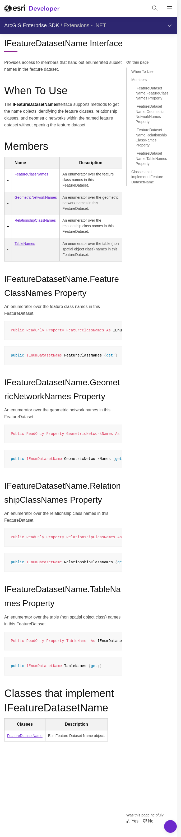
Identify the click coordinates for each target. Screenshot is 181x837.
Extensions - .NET (85, 25)
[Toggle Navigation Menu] (170, 826)
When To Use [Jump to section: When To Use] (142, 71)
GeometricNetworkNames (36, 197)
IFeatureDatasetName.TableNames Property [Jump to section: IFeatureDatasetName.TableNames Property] (151, 158)
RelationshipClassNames (35, 220)
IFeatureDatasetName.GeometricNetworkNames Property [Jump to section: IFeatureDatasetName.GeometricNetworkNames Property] (150, 114)
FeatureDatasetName (25, 736)
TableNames (25, 243)
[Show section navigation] (169, 25)
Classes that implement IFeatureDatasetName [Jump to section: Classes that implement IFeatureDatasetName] (147, 177)
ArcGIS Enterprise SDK (31, 25)
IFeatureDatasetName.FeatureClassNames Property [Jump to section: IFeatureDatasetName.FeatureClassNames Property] (152, 93)
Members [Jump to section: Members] (139, 80)
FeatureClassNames (31, 174)
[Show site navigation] (169, 8)
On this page (137, 62)
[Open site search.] (154, 8)
